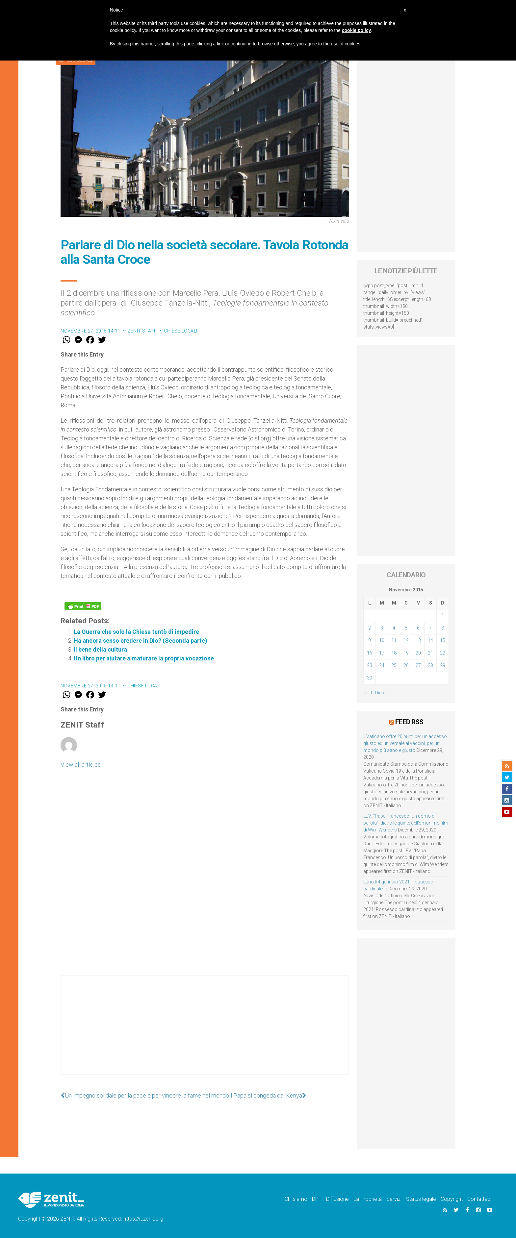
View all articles (81, 764)
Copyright (452, 1199)
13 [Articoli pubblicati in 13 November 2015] (418, 640)
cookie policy (356, 30)
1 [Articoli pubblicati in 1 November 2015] (442, 615)
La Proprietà (367, 1199)
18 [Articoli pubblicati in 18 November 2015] (394, 653)
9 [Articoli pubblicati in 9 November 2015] (369, 640)
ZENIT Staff (142, 331)
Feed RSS (409, 722)
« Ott (367, 692)
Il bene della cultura (100, 649)
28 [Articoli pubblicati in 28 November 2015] (430, 665)
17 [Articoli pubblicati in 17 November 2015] (381, 653)
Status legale (421, 1199)
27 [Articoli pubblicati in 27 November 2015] (418, 665)
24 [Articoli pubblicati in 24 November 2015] (381, 665)
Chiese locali (180, 331)
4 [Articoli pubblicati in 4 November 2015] (394, 628)
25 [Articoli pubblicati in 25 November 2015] (394, 665)
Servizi (393, 1199)
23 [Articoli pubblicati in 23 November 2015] (369, 665)
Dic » (380, 692)
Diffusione (337, 1199)
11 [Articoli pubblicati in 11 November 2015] (394, 640)
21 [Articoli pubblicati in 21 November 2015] (430, 653)
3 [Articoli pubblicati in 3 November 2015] (381, 628)
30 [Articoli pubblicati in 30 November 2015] (369, 678)
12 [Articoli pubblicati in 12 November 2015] (406, 640)
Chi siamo (296, 1199)
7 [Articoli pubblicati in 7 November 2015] (430, 628)
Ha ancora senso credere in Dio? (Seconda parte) (140, 640)
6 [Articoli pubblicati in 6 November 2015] (418, 628)
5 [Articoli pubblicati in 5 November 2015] (406, 628)
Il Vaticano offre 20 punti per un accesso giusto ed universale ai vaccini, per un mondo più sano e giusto (405, 743)
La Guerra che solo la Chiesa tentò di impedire (136, 631)
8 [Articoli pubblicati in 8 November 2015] (442, 628)
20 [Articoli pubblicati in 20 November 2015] (418, 653)
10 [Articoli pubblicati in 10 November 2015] (381, 640)
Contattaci (479, 1199)
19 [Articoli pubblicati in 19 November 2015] (406, 653)
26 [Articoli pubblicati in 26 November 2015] (406, 665)
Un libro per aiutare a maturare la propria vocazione (144, 658)
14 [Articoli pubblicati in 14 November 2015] (430, 640)
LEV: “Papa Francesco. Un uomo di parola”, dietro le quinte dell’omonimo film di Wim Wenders (405, 822)
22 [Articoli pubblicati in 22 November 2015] (442, 653)
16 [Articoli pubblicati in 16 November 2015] (369, 653)
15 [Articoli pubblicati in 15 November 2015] (442, 640)
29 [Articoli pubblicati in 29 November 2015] (442, 665)
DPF (317, 1199)
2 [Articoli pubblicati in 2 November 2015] (369, 628)
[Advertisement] (204, 1031)
